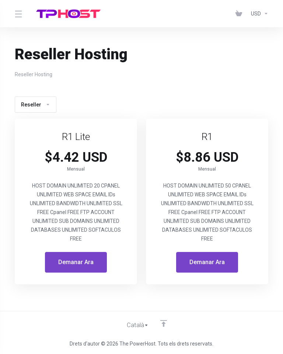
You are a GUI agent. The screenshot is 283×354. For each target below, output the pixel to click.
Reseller (35, 105)
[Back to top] (163, 323)
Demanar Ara (76, 262)
